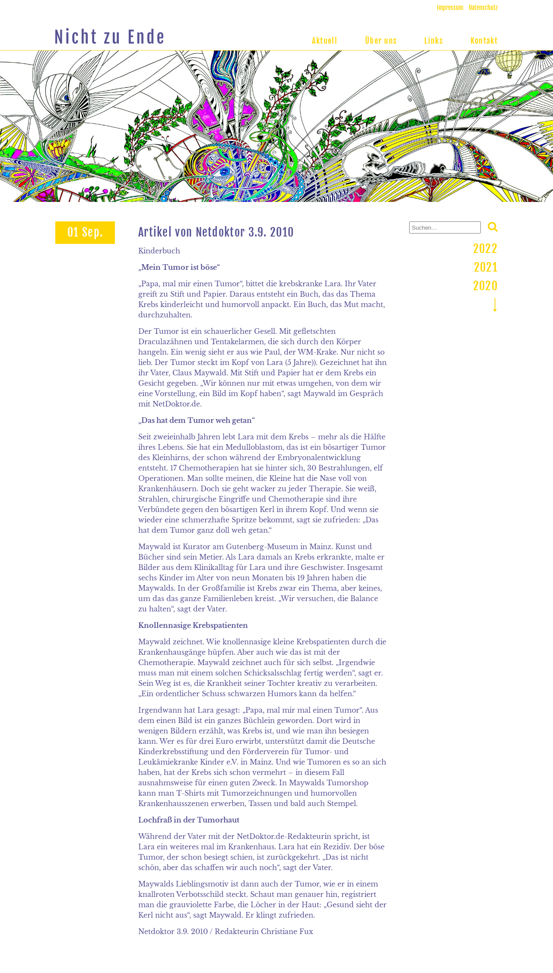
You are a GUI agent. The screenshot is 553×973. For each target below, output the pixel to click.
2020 (485, 286)
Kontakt (484, 40)
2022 (485, 249)
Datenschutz (483, 7)
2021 (486, 267)
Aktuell (324, 40)
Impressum (450, 7)
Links (433, 40)
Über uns (381, 40)
